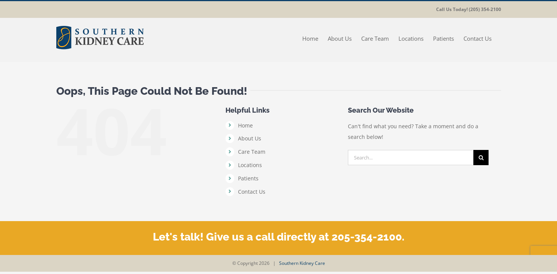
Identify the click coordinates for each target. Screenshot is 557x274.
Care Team (251, 151)
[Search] (481, 157)
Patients (248, 178)
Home (245, 125)
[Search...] (410, 157)
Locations (250, 165)
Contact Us (251, 191)
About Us (249, 138)
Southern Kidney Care (302, 263)
